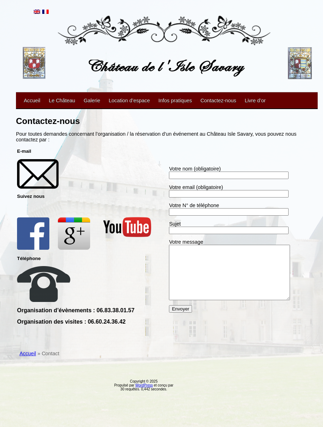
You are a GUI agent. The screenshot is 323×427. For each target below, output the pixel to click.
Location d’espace (129, 100)
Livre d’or (255, 100)
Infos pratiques (175, 100)
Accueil (32, 100)
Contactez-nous (218, 100)
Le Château (62, 100)
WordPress (144, 418)
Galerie (92, 100)
